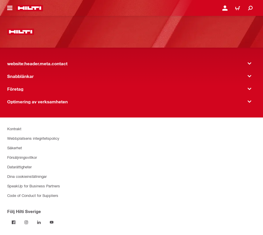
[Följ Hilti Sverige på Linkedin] (39, 222)
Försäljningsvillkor (22, 157)
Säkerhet (14, 148)
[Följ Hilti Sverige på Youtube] (51, 222)
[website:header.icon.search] (250, 8)
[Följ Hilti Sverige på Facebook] (13, 222)
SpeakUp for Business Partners (33, 186)
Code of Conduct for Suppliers (32, 195)
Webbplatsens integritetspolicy (33, 138)
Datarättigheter (19, 167)
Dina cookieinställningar (27, 176)
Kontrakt (14, 128)
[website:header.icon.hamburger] (9, 8)
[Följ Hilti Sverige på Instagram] (26, 222)
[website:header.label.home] (29, 8)
